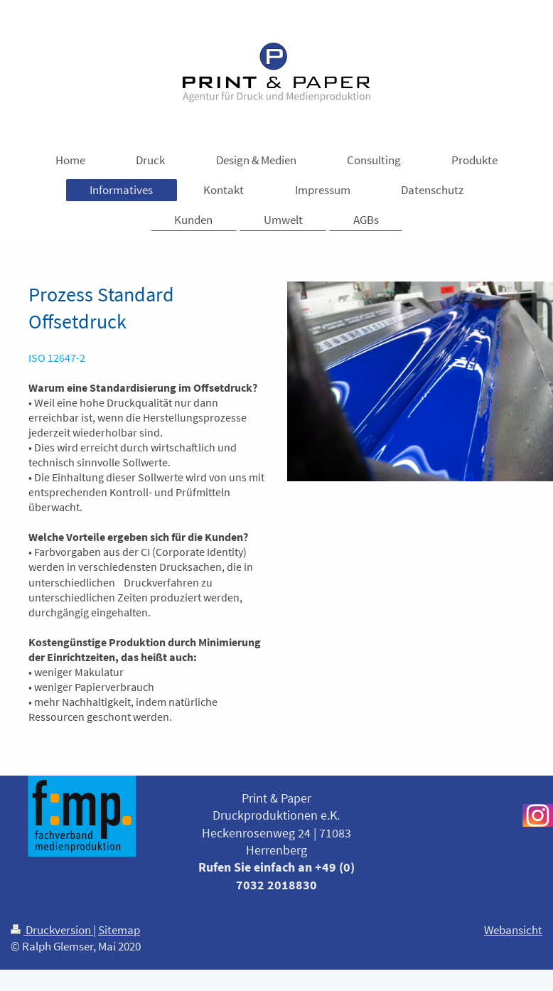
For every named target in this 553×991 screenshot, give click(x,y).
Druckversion (52, 930)
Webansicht (513, 930)
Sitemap (119, 930)
